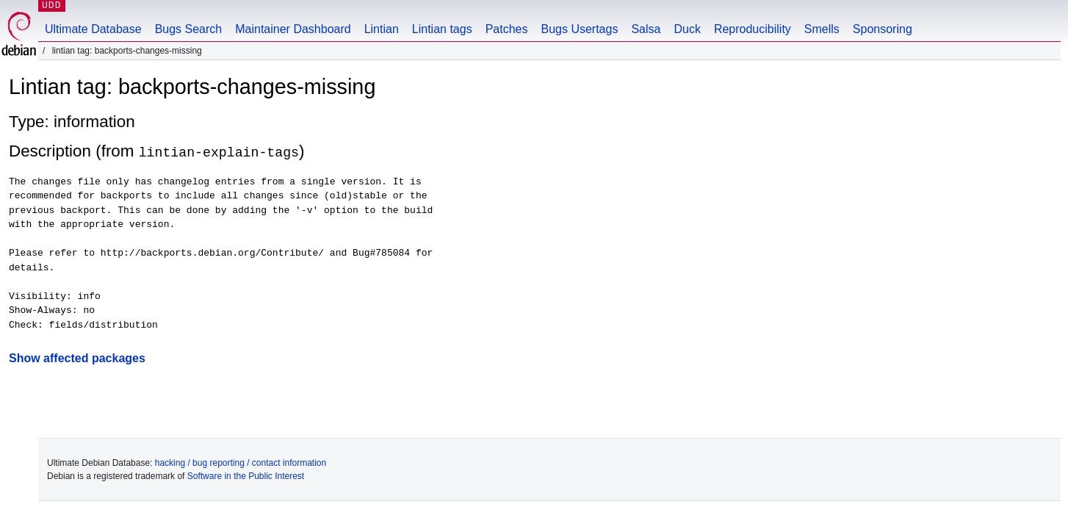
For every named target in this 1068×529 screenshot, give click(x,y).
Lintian (381, 29)
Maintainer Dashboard (292, 29)
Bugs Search (189, 29)
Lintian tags (442, 29)
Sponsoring (882, 29)
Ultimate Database (93, 29)
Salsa (645, 29)
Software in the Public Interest (245, 476)
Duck (687, 29)
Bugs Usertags (579, 29)
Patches (507, 29)
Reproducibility (752, 29)
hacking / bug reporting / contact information (240, 463)
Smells (822, 29)
